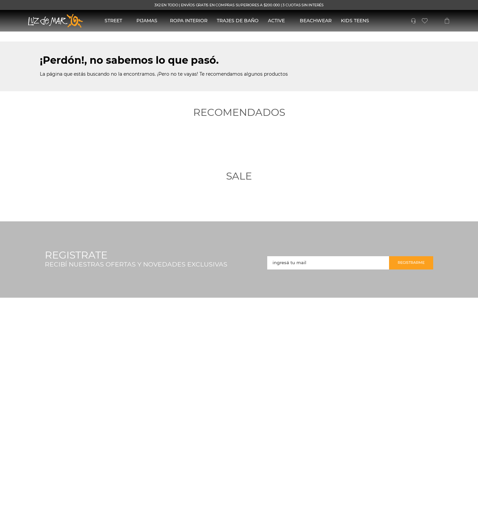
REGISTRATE (76, 255)
